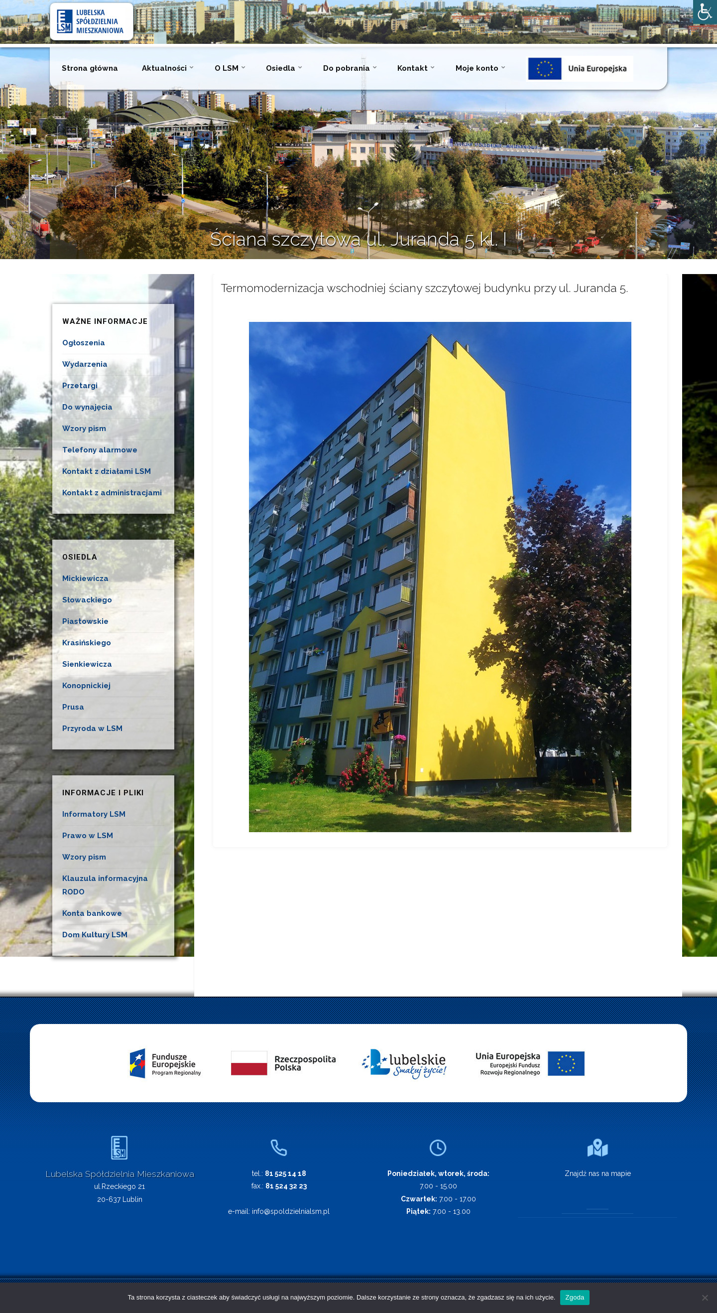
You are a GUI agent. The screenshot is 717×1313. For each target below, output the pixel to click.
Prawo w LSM (87, 835)
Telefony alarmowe (99, 449)
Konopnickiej (86, 685)
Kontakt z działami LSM (106, 471)
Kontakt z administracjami (112, 492)
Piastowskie (85, 621)
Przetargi (80, 385)
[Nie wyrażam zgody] (705, 1298)
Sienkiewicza (87, 664)
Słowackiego (87, 599)
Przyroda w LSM (92, 728)
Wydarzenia (85, 364)
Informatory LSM (93, 814)
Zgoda (574, 1297)
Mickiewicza (85, 578)
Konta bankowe (92, 913)
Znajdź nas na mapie (598, 1173)
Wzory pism (84, 428)
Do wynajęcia (87, 407)
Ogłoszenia (83, 342)
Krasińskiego (86, 642)
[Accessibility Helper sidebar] (705, 12)
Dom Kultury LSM (94, 934)
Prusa (73, 707)
